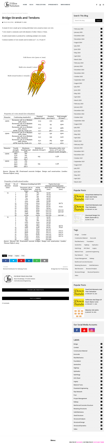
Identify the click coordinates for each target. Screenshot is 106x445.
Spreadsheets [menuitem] (53, 4)
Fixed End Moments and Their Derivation (93, 206)
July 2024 (88, 46)
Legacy (17, 256)
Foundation (90, 241)
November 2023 (88, 73)
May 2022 (88, 134)
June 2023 (88, 90)
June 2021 (88, 172)
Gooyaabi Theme (98, 442)
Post (8, 13)
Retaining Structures (80, 265)
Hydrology (78, 248)
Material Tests (79, 252)
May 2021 (88, 175)
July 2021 (88, 168)
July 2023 (88, 87)
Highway (86, 245)
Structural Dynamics (93, 272)
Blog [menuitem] (31, 4)
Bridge (10, 256)
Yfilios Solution (8, 22)
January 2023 (88, 107)
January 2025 (88, 32)
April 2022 (88, 138)
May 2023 (88, 93)
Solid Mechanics (94, 265)
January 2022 (88, 148)
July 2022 (88, 127)
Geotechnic (78, 245)
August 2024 (88, 42)
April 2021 (88, 178)
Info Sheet (87, 248)
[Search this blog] (84, 20)
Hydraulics (95, 245)
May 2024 (88, 53)
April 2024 (88, 56)
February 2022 (88, 144)
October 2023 (88, 76)
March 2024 (88, 59)
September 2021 (88, 161)
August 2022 (88, 124)
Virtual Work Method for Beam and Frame (93, 196)
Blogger (79, 442)
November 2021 (88, 155)
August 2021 (88, 165)
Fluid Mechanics (79, 241)
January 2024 (88, 66)
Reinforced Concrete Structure (84, 262)
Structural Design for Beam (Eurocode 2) (92, 216)
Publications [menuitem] (41, 4)
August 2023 (88, 83)
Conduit (84, 235)
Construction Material (81, 238)
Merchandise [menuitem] (65, 4)
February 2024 (88, 63)
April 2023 (88, 97)
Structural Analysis (91, 269)
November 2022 (88, 114)
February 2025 (88, 29)
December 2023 (88, 70)
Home (4, 13)
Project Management (81, 258)
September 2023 (88, 80)
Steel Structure (79, 269)
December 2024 (88, 36)
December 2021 (88, 151)
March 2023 (88, 100)
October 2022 (88, 117)
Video (76, 275)
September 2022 (88, 121)
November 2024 (88, 39)
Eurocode (93, 238)
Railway (92, 258)
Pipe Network (79, 255)
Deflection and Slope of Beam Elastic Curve (93, 301)
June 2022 (88, 131)
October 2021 (88, 158)
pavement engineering (92, 252)
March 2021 (88, 182)
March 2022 (88, 141)
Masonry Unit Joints (92, 310)
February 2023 (88, 104)
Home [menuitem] (25, 4)
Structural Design (80, 272)
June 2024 (88, 49)
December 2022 (88, 110)
